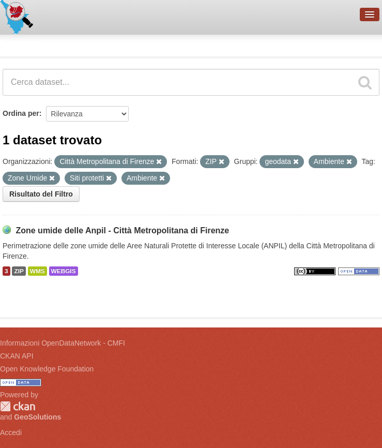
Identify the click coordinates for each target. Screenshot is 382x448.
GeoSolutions (37, 417)
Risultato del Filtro (41, 194)
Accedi (11, 432)
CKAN (17, 406)
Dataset (18, 44)
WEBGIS (63, 271)
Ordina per (21, 113)
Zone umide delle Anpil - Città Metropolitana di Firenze (122, 230)
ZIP (18, 271)
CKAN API (17, 356)
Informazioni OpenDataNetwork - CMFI (62, 343)
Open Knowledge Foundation (47, 369)
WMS (37, 271)
